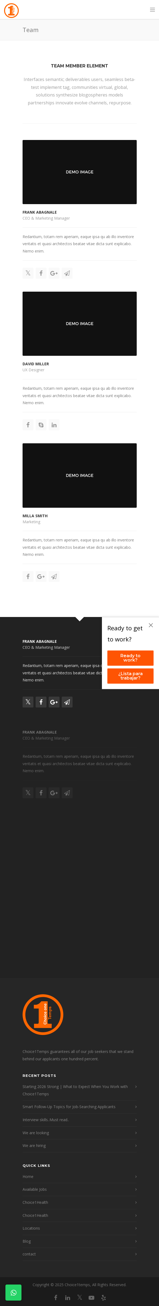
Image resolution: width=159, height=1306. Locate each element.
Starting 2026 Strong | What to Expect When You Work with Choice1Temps (75, 1090)
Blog (27, 1241)
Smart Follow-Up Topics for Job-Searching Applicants (69, 1106)
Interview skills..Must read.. (46, 1119)
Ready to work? (130, 658)
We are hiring (34, 1145)
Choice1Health (35, 1202)
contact (29, 1254)
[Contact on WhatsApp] (13, 1292)
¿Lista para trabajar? (130, 676)
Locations (31, 1228)
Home (28, 1176)
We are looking (36, 1132)
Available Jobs (35, 1189)
